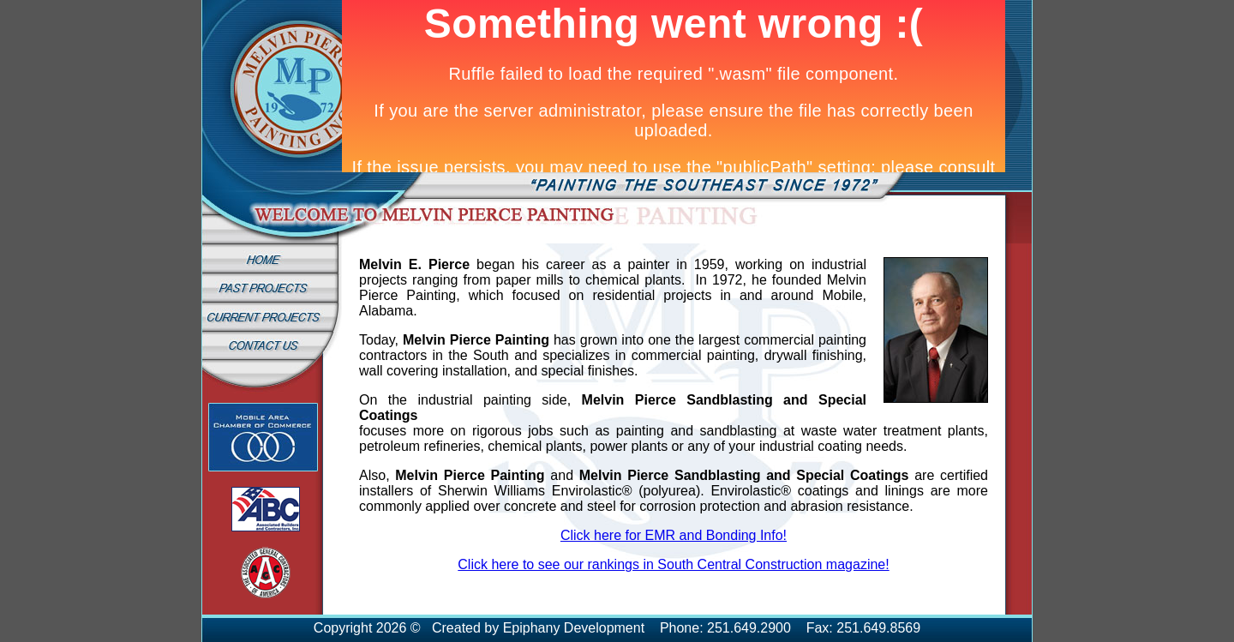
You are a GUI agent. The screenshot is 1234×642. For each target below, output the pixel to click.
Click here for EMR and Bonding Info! (673, 535)
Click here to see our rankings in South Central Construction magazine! (673, 564)
